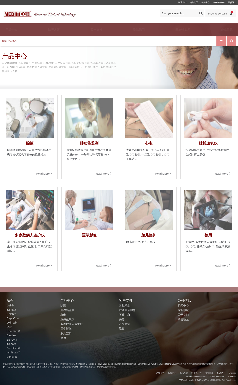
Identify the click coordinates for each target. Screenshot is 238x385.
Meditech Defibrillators (196, 377)
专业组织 (209, 373)
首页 (4, 41)
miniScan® (13, 352)
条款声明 (172, 373)
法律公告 (160, 373)
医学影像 (66, 328)
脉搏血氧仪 (67, 319)
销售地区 (194, 2)
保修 (122, 319)
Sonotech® (13, 348)
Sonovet (12, 356)
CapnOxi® (13, 318)
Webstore (219, 2)
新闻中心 (205, 2)
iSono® (11, 343)
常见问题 (124, 305)
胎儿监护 (66, 333)
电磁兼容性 (196, 373)
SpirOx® (12, 339)
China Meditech (217, 377)
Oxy (9, 326)
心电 (63, 314)
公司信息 (184, 300)
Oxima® (12, 322)
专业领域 (183, 310)
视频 (122, 328)
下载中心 (124, 314)
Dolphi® (12, 314)
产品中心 (12, 41)
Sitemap (232, 373)
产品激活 (124, 324)
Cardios (11, 335)
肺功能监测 (67, 310)
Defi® (10, 305)
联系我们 (182, 2)
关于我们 (183, 314)
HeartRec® (13, 331)
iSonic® (11, 309)
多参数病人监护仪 (71, 324)
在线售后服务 (127, 310)
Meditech (232, 377)
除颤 (63, 305)
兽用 (63, 337)
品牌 (10, 300)
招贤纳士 (232, 2)
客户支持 (125, 300)
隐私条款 (184, 373)
